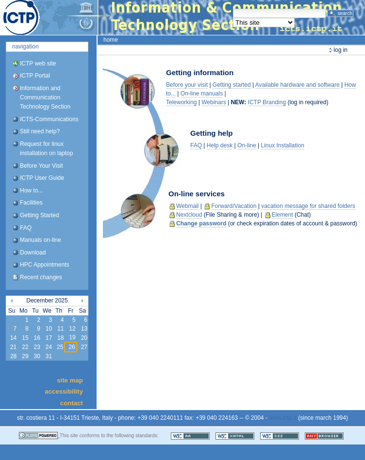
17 (49, 337)
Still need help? (40, 131)
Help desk (219, 145)
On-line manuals (202, 93)
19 (72, 337)
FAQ (26, 227)
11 (60, 328)
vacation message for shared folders (308, 206)
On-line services (196, 194)
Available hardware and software (297, 84)
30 (36, 356)
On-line (246, 145)
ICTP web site (38, 63)
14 (13, 337)
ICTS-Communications (49, 119)
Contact (71, 402)
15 (25, 337)
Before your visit (187, 84)
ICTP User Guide (42, 177)
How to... (31, 190)
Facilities (31, 202)
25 (60, 347)
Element (282, 214)
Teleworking (181, 102)
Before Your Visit (41, 165)
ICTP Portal (182, 17)
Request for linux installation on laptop (46, 149)
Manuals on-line (40, 240)
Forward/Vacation (233, 206)
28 (13, 356)
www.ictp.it (283, 417)
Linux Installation (282, 145)
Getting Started (39, 215)
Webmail (187, 206)
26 (71, 347)
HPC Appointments (44, 264)
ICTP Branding (267, 102)
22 (25, 347)
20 (84, 337)
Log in (340, 50)
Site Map (70, 380)
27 (84, 347)
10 (49, 328)
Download (33, 252)
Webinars (213, 102)
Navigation (25, 46)
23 (36, 347)
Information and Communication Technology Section (45, 97)
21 (13, 347)
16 (36, 337)
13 (84, 328)
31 (49, 356)
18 (60, 337)
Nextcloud (189, 214)
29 (25, 356)
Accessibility (64, 391)
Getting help (211, 133)
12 (72, 328)
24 (49, 347)
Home (110, 39)
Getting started (232, 84)
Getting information (199, 72)
